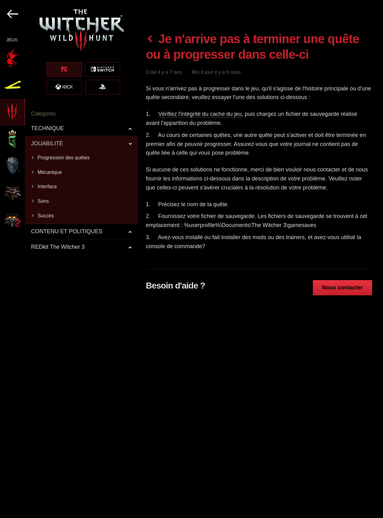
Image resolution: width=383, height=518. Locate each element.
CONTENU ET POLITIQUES (66, 231)
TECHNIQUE (47, 128)
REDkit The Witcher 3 (58, 247)
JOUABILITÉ (47, 143)
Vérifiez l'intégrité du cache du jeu (200, 114)
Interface (47, 186)
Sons (43, 201)
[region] (69, 259)
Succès (46, 215)
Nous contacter (342, 287)
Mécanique (50, 172)
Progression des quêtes (64, 157)
